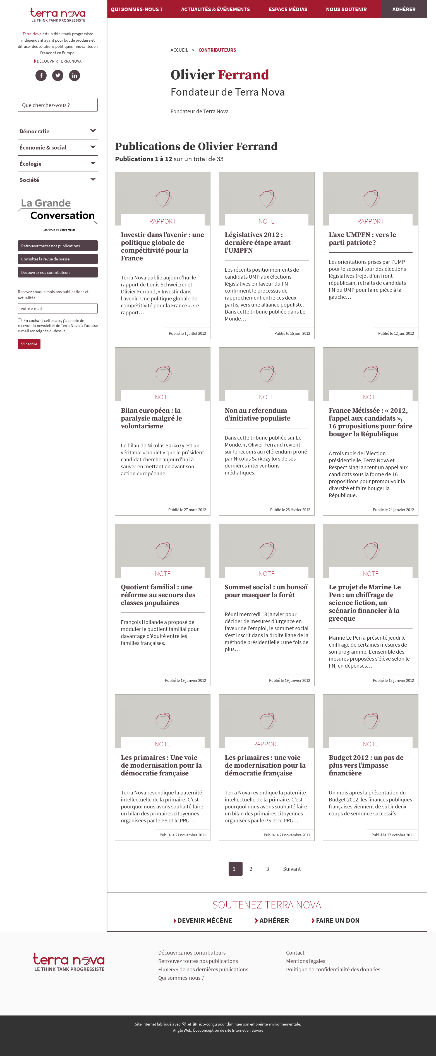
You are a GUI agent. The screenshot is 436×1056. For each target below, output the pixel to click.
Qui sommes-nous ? (136, 9)
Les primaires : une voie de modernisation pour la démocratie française (265, 765)
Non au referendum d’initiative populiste (257, 414)
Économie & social (43, 147)
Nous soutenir (346, 9)
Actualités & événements (215, 9)
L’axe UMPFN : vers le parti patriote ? (362, 239)
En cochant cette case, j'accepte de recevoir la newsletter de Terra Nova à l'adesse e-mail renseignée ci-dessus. (58, 326)
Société (29, 180)
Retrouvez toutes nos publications (50, 245)
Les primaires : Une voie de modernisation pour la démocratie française (161, 765)
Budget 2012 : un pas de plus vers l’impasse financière (366, 765)
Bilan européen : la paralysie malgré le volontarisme (151, 418)
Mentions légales (305, 960)
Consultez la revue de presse (45, 259)
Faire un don (338, 920)
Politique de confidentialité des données (333, 969)
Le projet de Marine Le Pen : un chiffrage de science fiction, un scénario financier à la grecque (365, 603)
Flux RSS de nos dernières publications (203, 969)
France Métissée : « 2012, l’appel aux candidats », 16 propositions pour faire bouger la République (371, 422)
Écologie (31, 163)
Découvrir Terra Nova (59, 61)
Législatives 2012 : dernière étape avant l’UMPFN (258, 243)
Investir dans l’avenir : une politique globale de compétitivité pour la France (162, 247)
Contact (295, 952)
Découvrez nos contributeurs (45, 272)
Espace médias (288, 9)
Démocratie (34, 131)
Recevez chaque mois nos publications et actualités (53, 295)
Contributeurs (217, 50)
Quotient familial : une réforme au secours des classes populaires (158, 595)
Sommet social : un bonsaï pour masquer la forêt (266, 591)
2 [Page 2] (251, 868)
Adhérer (404, 9)
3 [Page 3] (267, 868)
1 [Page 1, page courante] (234, 868)
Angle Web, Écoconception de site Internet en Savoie (218, 1030)
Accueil (179, 50)
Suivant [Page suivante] (292, 868)
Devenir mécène (205, 920)
